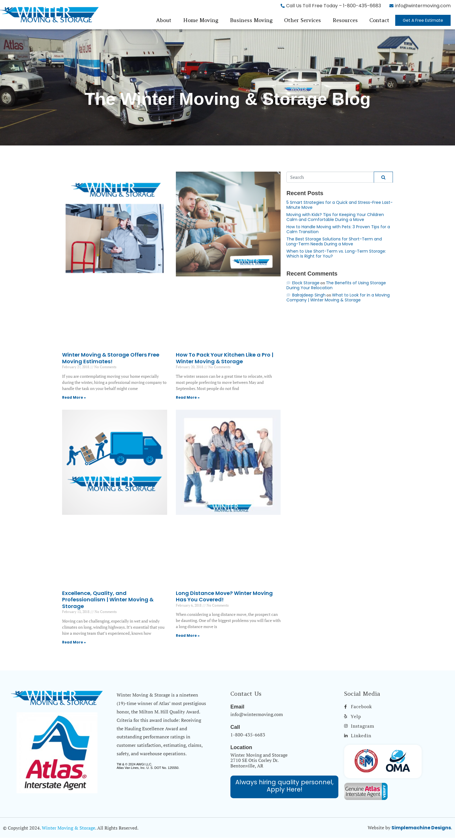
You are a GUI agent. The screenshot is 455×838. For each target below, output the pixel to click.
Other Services (302, 20)
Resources (345, 20)
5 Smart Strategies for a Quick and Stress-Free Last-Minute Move (339, 204)
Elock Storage (305, 283)
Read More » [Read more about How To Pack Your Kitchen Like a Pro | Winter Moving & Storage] (188, 397)
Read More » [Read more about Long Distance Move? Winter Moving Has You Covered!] (188, 635)
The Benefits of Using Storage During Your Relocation (336, 285)
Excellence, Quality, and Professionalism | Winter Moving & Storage (108, 599)
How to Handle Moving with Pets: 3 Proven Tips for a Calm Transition (338, 229)
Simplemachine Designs (421, 827)
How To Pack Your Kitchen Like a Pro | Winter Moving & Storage (224, 358)
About (163, 20)
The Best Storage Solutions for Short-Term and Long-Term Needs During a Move (334, 241)
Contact (379, 20)
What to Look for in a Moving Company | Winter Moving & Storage (338, 297)
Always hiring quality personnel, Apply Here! (284, 786)
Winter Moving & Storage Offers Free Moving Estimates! (110, 358)
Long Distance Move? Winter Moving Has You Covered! (224, 596)
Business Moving (251, 20)
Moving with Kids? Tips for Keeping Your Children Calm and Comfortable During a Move (335, 217)
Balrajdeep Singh (309, 295)
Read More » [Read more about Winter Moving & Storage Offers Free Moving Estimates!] (74, 397)
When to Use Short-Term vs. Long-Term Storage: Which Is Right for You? (336, 253)
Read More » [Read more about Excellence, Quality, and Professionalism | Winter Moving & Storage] (74, 642)
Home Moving (200, 20)
